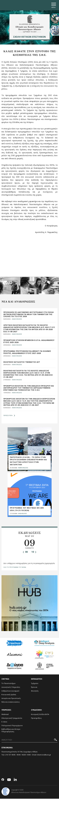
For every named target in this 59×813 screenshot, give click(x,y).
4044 (18, 755)
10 (33, 551)
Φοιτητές (35, 691)
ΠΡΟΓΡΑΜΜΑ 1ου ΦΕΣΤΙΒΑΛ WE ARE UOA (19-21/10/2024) (27, 509)
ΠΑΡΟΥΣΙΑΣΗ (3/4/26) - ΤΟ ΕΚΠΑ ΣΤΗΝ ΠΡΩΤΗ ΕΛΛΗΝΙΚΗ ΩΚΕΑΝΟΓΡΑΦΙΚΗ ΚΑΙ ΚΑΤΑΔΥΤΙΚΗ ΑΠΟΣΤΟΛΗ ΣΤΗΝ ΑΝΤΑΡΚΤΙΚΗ (28, 461)
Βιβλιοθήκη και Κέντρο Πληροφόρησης (11, 730)
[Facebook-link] (3, 779)
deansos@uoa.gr (44, 755)
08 (25, 551)
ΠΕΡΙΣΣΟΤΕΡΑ (9, 415)
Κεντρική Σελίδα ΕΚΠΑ (40, 714)
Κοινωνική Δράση (9, 694)
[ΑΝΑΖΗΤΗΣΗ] (29, 740)
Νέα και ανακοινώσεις (11, 702)
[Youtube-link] (9, 780)
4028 (24, 755)
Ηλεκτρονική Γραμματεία (12, 718)
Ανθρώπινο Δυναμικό (10, 691)
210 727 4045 (10, 755)
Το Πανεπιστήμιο (9, 683)
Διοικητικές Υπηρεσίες (11, 687)
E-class (4, 722)
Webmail (5, 714)
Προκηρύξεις (36, 718)
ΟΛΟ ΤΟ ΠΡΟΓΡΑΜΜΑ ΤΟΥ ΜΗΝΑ (14, 567)
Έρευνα (34, 687)
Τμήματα (34, 683)
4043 (29, 755)
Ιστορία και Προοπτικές (11, 698)
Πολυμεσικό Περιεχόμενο (12, 725)
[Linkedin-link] (15, 780)
